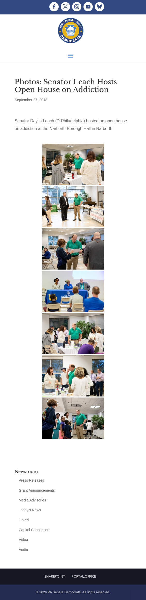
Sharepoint (54, 576)
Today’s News (30, 510)
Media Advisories (32, 500)
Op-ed (24, 520)
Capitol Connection (34, 530)
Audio (23, 550)
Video (23, 540)
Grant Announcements (37, 490)
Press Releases (31, 480)
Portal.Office (84, 576)
